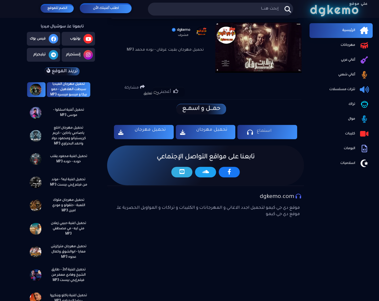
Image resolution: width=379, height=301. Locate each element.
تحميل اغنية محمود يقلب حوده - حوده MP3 (68, 159)
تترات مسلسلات (349, 89)
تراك (359, 104)
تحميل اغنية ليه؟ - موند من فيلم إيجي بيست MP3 (68, 182)
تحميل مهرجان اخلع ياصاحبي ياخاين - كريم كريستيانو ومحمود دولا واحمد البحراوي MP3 (68, 136)
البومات (357, 148)
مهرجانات (355, 45)
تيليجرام (45, 55)
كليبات (357, 134)
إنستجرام (79, 55)
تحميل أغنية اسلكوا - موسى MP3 (68, 112)
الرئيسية (356, 30)
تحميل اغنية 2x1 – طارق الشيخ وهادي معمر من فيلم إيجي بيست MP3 (68, 275)
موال (359, 119)
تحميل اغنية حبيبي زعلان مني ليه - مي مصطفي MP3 (68, 229)
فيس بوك (44, 38)
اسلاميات (355, 163)
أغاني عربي (355, 60)
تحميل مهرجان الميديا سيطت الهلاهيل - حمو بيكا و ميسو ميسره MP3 (68, 89)
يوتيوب (81, 38)
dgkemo (181, 30)
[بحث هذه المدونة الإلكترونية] (220, 9)
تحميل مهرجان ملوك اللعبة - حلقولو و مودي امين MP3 (68, 205)
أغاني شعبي (354, 75)
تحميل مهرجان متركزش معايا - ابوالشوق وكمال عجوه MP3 (68, 252)
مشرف (183, 35)
